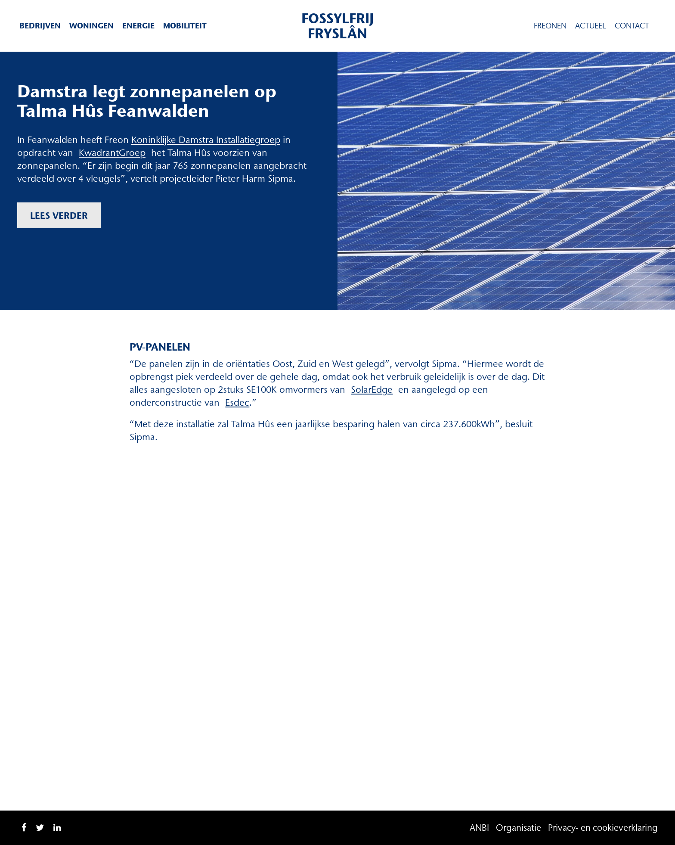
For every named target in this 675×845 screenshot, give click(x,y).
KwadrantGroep (112, 152)
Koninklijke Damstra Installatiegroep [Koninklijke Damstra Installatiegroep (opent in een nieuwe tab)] (205, 140)
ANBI (479, 827)
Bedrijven (40, 26)
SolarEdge (372, 389)
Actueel (590, 26)
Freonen (550, 26)
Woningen (91, 26)
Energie (138, 26)
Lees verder (59, 215)
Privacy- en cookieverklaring (603, 827)
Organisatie (518, 827)
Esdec (237, 402)
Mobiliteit (185, 26)
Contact (632, 26)
